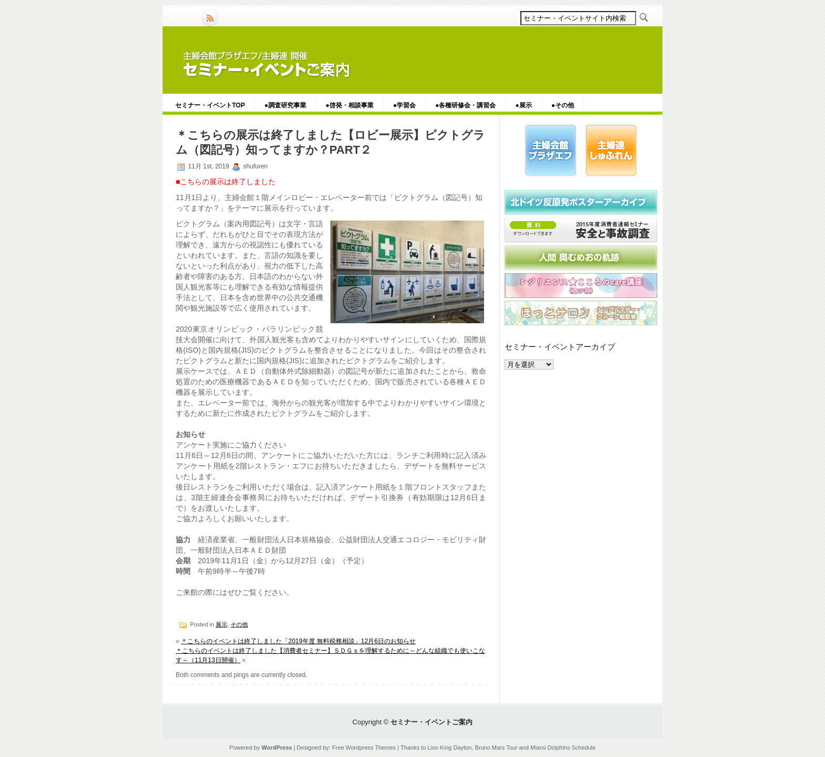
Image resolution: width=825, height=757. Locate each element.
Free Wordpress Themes (364, 747)
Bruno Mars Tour (496, 747)
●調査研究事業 (285, 105)
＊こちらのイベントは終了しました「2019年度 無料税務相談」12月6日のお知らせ (298, 641)
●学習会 (404, 105)
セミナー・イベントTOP (210, 105)
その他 (239, 624)
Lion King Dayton (450, 747)
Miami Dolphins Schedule (563, 747)
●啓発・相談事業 (350, 105)
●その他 (562, 105)
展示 (221, 624)
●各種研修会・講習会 (465, 105)
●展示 (523, 105)
